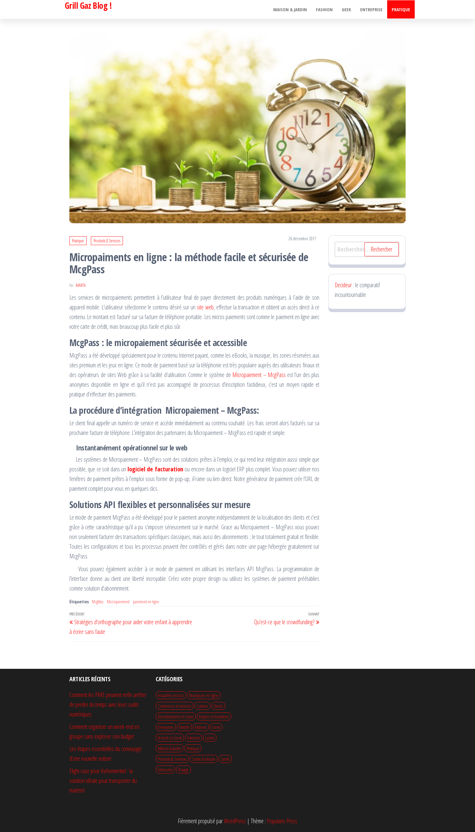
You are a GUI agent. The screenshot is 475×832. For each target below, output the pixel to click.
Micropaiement (118, 602)
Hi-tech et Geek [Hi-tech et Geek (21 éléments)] (170, 738)
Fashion (324, 9)
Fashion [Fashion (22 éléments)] (201, 727)
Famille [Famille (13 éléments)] (184, 727)
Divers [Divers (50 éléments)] (218, 706)
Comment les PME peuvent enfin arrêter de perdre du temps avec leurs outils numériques (107, 704)
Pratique (401, 9)
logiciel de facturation (155, 469)
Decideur (343, 285)
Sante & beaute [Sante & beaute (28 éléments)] (203, 759)
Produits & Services (107, 241)
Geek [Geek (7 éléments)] (216, 727)
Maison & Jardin (290, 9)
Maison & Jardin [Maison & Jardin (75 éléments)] (169, 748)
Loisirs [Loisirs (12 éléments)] (209, 738)
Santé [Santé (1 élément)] (225, 759)
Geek (346, 9)
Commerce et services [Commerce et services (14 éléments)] (174, 706)
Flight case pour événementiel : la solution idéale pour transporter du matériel (103, 780)
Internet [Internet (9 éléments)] (193, 738)
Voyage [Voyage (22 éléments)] (183, 769)
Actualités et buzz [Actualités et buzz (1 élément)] (171, 695)
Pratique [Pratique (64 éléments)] (193, 748)
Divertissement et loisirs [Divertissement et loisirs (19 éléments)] (176, 716)
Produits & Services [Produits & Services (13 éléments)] (172, 759)
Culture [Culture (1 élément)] (202, 706)
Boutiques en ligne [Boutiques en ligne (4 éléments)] (203, 695)
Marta (81, 285)
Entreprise (371, 9)
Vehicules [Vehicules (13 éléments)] (165, 769)
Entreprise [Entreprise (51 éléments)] (166, 727)
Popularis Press (282, 821)
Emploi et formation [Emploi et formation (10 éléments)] (214, 716)
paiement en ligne (146, 602)
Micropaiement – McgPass (259, 375)
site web (205, 307)
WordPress (235, 821)
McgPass (97, 602)
